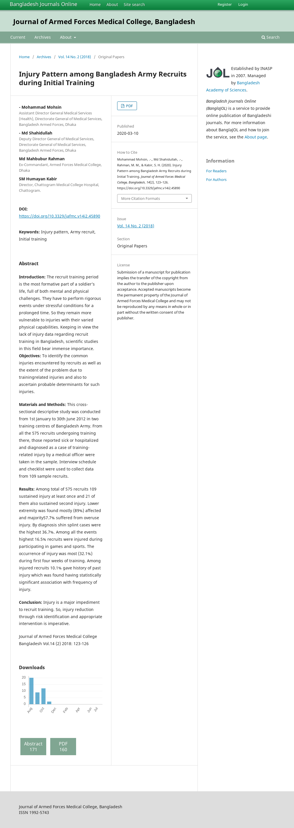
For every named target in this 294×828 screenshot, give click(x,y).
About (112, 4)
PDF (129, 105)
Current (17, 37)
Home (95, 4)
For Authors (216, 179)
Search (271, 37)
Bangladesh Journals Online (43, 4)
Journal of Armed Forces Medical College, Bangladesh (104, 21)
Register (225, 4)
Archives (42, 37)
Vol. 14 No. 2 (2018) (74, 56)
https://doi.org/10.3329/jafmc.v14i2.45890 (59, 216)
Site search (134, 4)
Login (243, 4)
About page (256, 137)
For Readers (216, 170)
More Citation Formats (140, 198)
